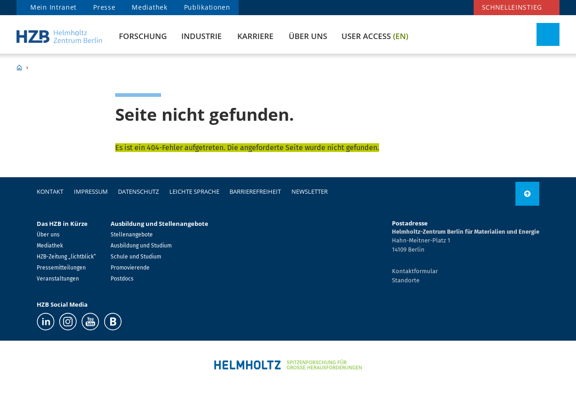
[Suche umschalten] (548, 34)
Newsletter (309, 191)
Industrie (201, 36)
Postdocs (122, 278)
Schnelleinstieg (512, 7)
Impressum (91, 191)
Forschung (143, 36)
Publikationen (207, 7)
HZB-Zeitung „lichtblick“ (66, 256)
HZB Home (19, 67)
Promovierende (130, 267)
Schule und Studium (136, 256)
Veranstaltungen (58, 278)
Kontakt (50, 191)
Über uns (308, 36)
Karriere (255, 36)
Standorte (405, 280)
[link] (527, 194)
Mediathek (149, 7)
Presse (104, 7)
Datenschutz (138, 191)
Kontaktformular (415, 271)
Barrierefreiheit (255, 191)
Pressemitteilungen (61, 267)
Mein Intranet (53, 7)
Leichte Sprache (194, 191)
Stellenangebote (132, 234)
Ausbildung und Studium (141, 245)
